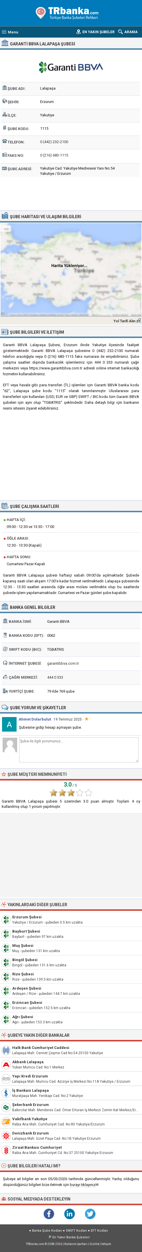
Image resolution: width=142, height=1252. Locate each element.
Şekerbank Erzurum (30, 1104)
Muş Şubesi (22, 945)
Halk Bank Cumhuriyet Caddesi (40, 1047)
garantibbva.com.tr (63, 663)
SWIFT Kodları (76, 1231)
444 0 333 (55, 677)
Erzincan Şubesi (27, 1002)
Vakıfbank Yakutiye (29, 1119)
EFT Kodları (99, 1231)
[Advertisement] (71, 192)
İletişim (106, 1244)
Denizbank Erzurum (30, 1133)
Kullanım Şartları (75, 1244)
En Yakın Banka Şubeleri (71, 1237)
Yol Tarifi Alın (124, 321)
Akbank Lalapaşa (28, 1062)
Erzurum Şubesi (27, 917)
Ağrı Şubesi (22, 1017)
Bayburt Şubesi (26, 931)
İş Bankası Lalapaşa (30, 1090)
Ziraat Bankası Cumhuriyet (37, 1147)
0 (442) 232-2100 (54, 142)
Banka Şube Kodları (47, 1231)
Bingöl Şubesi (25, 960)
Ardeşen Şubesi (26, 988)
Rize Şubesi (23, 974)
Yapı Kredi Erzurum (30, 1076)
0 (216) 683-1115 (54, 155)
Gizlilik (94, 1244)
